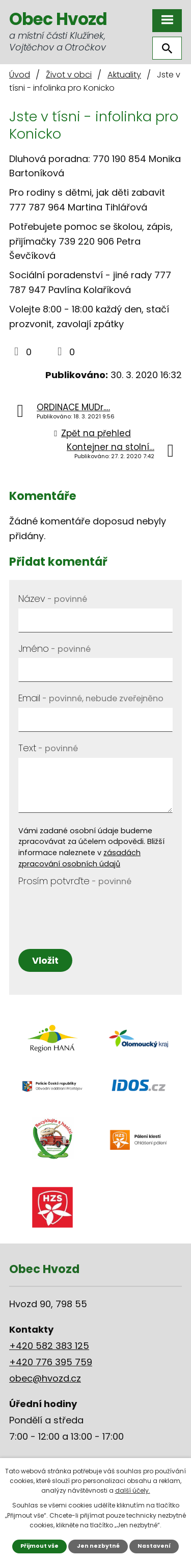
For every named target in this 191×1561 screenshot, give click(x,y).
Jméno (54, 648)
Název (52, 598)
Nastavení (154, 1546)
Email (90, 698)
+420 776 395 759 (50, 1362)
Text (48, 748)
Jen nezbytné (98, 1546)
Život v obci (69, 75)
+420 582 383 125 (49, 1345)
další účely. (132, 1490)
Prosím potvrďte (74, 881)
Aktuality (124, 75)
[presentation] (95, 911)
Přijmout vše (39, 1546)
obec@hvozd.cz (45, 1378)
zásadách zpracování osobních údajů (79, 858)
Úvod (19, 75)
